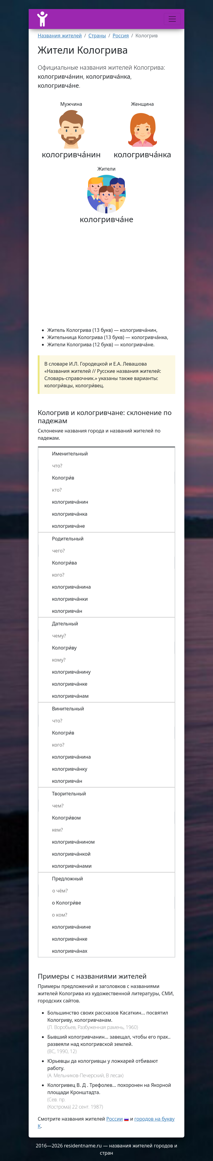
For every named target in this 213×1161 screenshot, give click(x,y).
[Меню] (172, 19)
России (114, 1118)
